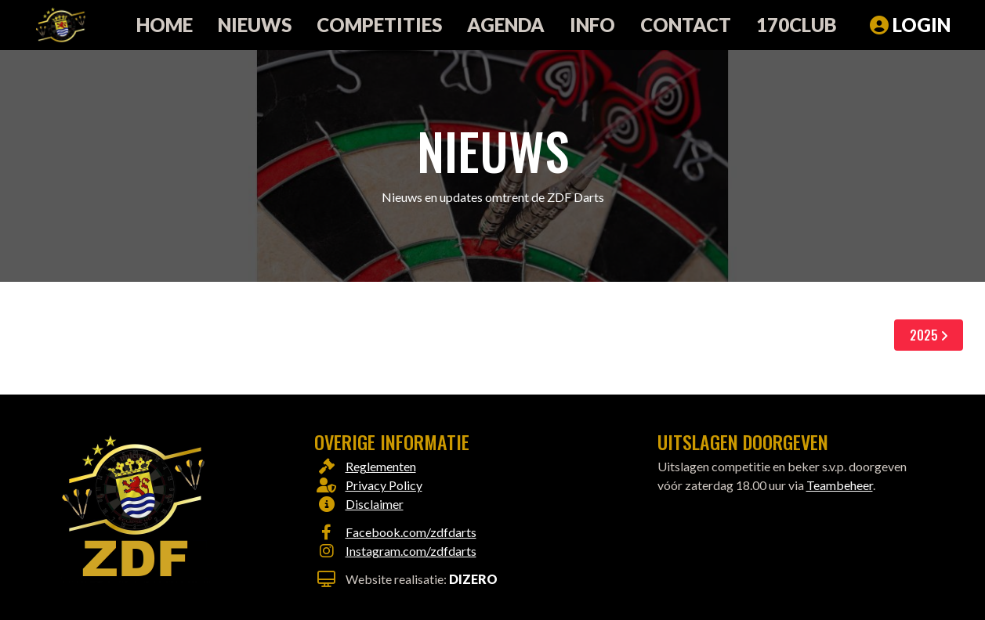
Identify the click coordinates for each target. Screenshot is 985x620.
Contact (685, 24)
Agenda (506, 24)
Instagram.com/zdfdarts (411, 550)
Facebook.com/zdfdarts (411, 531)
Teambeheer (839, 485)
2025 (928, 335)
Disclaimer (375, 503)
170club (796, 24)
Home (164, 24)
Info (592, 24)
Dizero (473, 578)
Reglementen (381, 466)
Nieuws (255, 24)
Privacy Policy (384, 485)
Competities (379, 24)
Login (910, 24)
